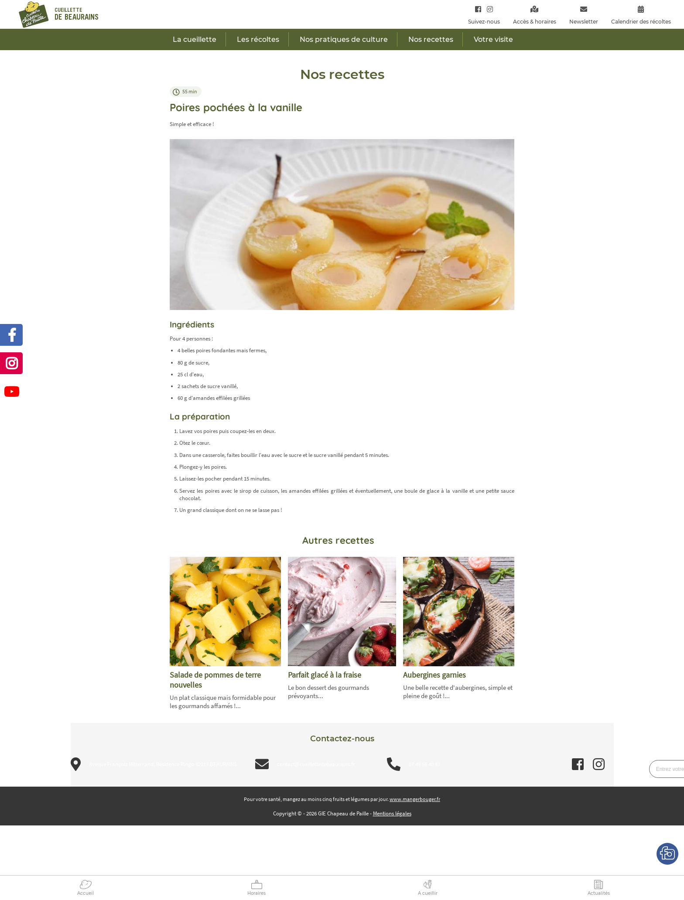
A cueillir (428, 893)
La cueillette (194, 39)
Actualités (599, 893)
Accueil (85, 893)
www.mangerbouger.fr (415, 799)
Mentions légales (392, 813)
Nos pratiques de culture (344, 39)
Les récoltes (258, 39)
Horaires (256, 893)
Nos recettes (430, 39)
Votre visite (493, 39)
